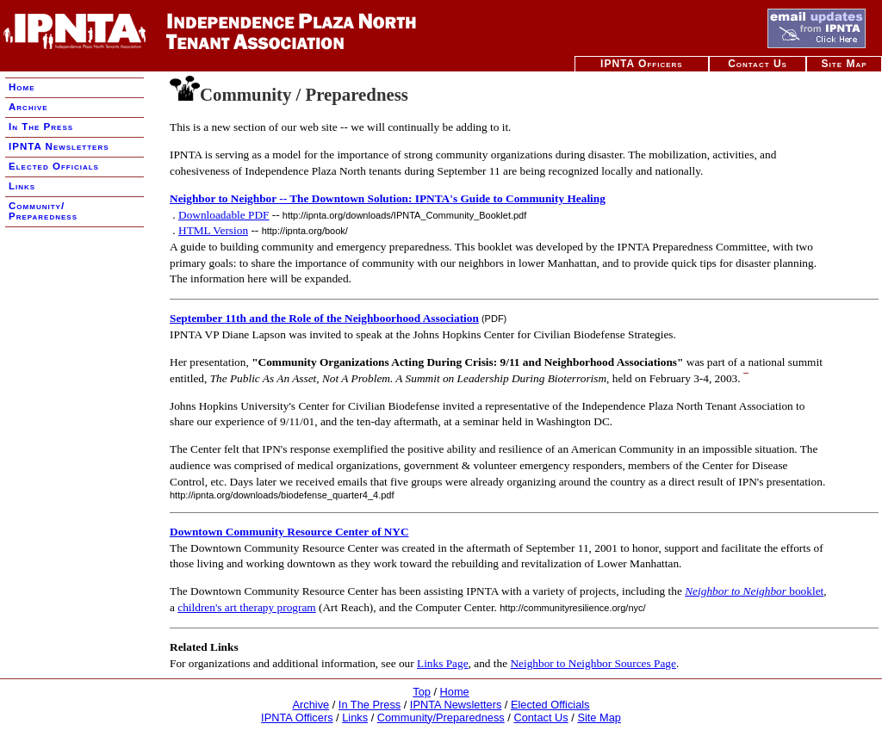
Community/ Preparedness (43, 211)
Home (22, 87)
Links (22, 186)
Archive (28, 107)
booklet (804, 591)
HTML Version (213, 230)
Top (422, 691)
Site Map (844, 64)
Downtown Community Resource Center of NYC (289, 531)
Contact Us (757, 64)
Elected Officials (54, 166)
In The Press (41, 126)
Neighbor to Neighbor (735, 591)
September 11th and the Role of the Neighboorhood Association (324, 318)
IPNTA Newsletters (59, 146)
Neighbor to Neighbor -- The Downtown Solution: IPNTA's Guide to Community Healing (388, 198)
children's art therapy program (246, 607)
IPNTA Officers (641, 64)
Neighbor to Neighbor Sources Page (592, 663)
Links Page (443, 663)
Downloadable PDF (224, 214)
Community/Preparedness (441, 717)
